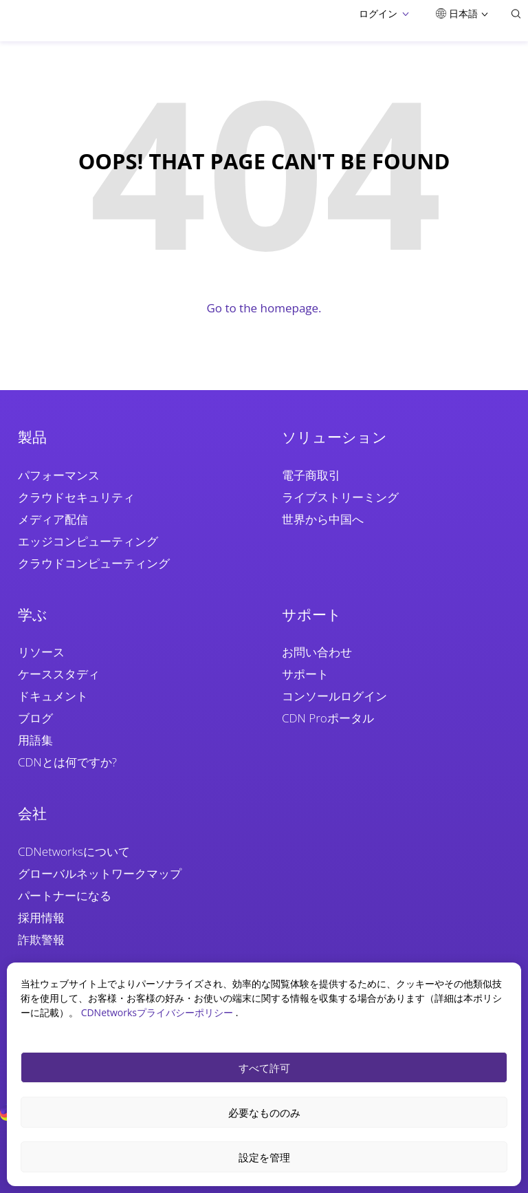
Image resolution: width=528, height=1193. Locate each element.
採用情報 (41, 917)
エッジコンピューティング (88, 541)
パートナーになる (64, 895)
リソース (41, 652)
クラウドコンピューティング (94, 563)
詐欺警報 (41, 939)
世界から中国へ (323, 519)
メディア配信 (53, 519)
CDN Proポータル (328, 718)
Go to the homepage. (263, 308)
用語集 (35, 740)
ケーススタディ (59, 674)
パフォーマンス (59, 475)
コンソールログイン (334, 696)
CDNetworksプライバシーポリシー (158, 1012)
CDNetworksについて (74, 851)
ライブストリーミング (340, 497)
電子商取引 (311, 475)
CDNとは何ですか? (67, 762)
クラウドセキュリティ (76, 497)
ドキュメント (53, 696)
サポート (305, 674)
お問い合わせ (317, 652)
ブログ (35, 718)
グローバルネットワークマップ (100, 873)
